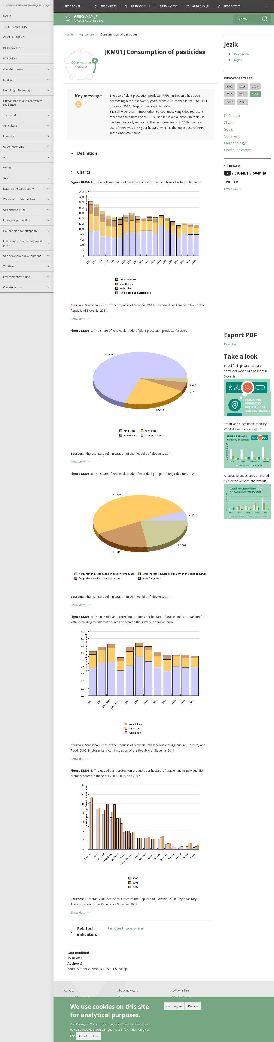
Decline (193, 1006)
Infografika (11, 48)
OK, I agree (174, 1006)
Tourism (8, 266)
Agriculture (10, 125)
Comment (232, 136)
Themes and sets (15, 27)
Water (7, 168)
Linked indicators (237, 150)
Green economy (13, 146)
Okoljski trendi (14, 37)
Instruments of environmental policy (22, 243)
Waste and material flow (19, 199)
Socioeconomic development (22, 256)
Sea (5, 178)
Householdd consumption (20, 231)
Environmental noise (16, 277)
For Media (10, 58)
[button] (265, 6)
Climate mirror (12, 287)
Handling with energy (17, 90)
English (237, 60)
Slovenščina (240, 54)
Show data (78, 319)
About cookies (89, 1036)
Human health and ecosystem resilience (22, 103)
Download (231, 344)
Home (7, 16)
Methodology (235, 143)
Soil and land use (14, 210)
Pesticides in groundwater (125, 928)
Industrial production (16, 220)
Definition (232, 115)
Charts (229, 122)
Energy (7, 79)
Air (5, 157)
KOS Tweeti (232, 189)
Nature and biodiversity (18, 189)
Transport (9, 115)
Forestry (8, 136)
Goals (228, 129)
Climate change (13, 69)
